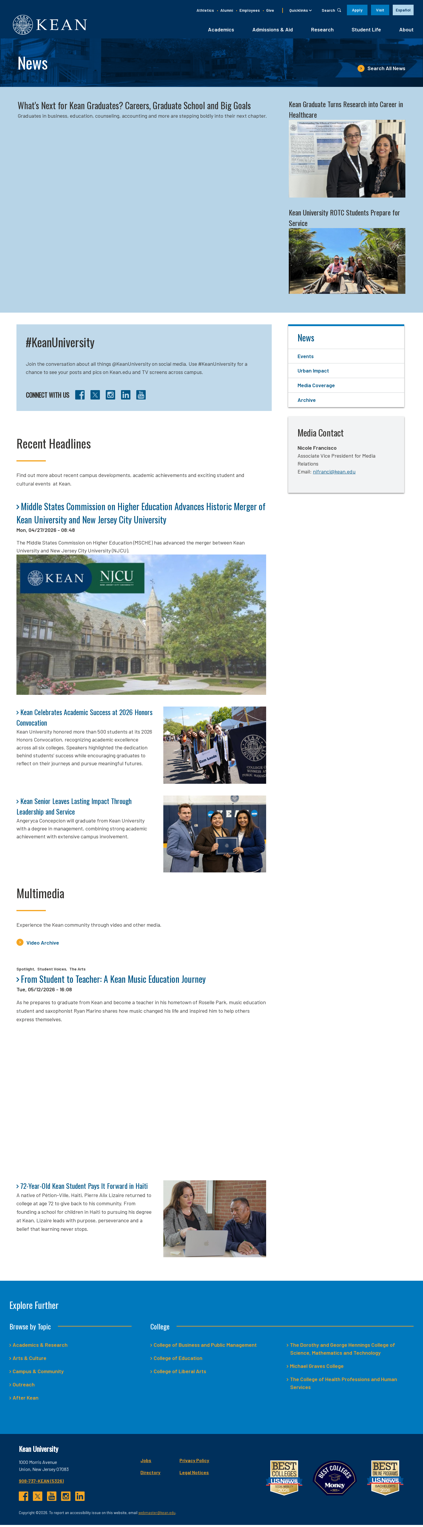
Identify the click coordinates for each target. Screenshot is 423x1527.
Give (270, 10)
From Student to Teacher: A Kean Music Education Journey (113, 980)
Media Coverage (316, 387)
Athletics (205, 10)
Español (403, 9)
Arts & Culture (29, 1360)
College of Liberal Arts (180, 1373)
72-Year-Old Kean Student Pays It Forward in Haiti (84, 1187)
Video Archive (42, 944)
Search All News (386, 70)
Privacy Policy (194, 1462)
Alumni (226, 10)
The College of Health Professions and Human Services (343, 1385)
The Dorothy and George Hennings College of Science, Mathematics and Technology (342, 1351)
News (306, 339)
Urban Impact (313, 372)
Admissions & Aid (272, 31)
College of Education (178, 1360)
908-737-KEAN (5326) (41, 1483)
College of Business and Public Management (205, 1347)
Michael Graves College (317, 1368)
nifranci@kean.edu (334, 473)
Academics (221, 31)
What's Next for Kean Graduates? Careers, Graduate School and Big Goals (134, 107)
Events (306, 358)
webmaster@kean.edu (156, 1514)
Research (322, 31)
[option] (403, 10)
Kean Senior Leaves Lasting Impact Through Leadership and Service (74, 807)
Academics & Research (40, 1347)
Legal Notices (194, 1474)
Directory (150, 1474)
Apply (357, 9)
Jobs (145, 1462)
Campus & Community (38, 1373)
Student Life (366, 31)
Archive (307, 402)
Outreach (24, 1386)
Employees (249, 10)
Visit (380, 9)
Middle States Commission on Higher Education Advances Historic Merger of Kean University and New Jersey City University (141, 514)
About (406, 31)
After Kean (25, 1399)
